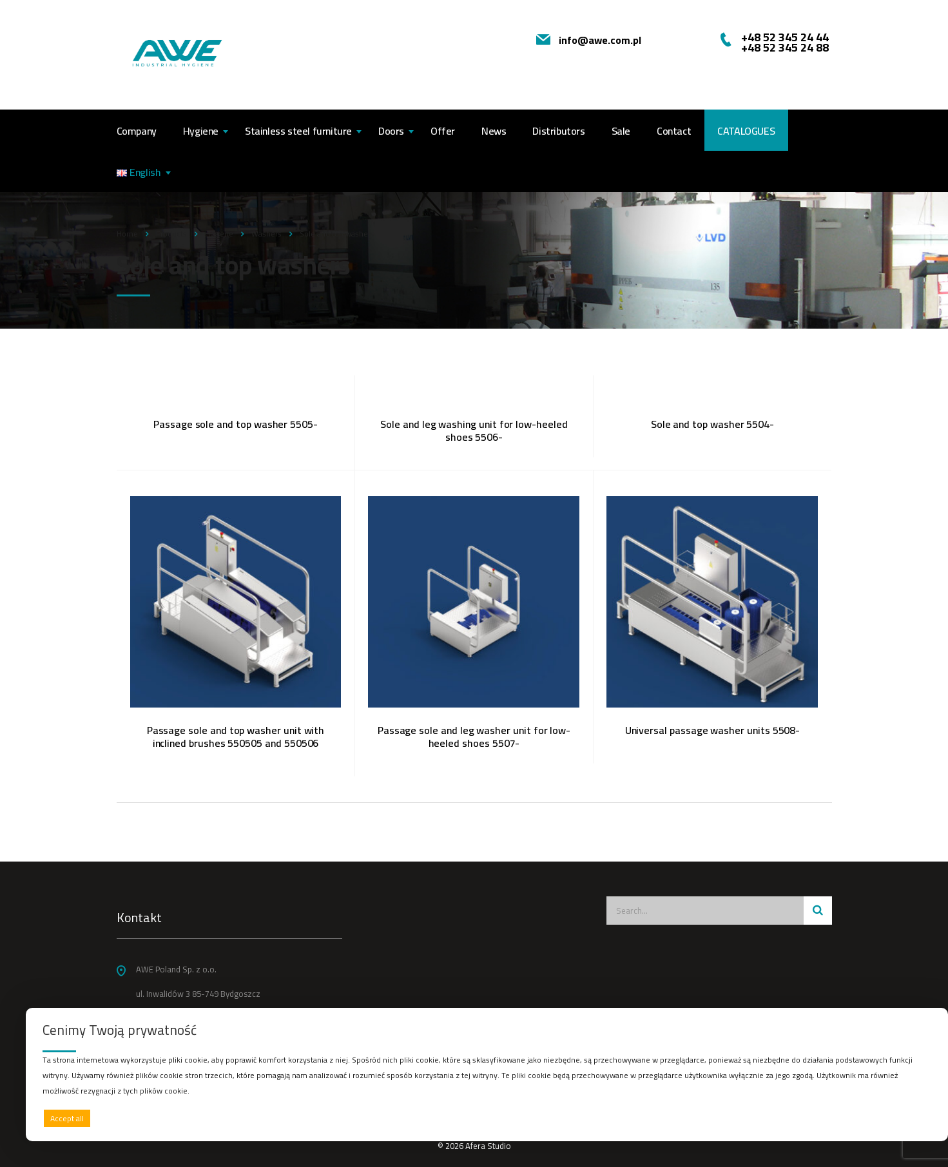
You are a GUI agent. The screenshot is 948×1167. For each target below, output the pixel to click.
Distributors (558, 130)
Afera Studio (488, 1145)
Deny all (484, 1118)
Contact (674, 130)
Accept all (67, 1118)
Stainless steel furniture (298, 130)
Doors (391, 130)
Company (137, 130)
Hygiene (200, 130)
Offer (442, 130)
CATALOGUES (746, 130)
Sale (621, 130)
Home (127, 233)
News (493, 130)
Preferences (903, 1117)
